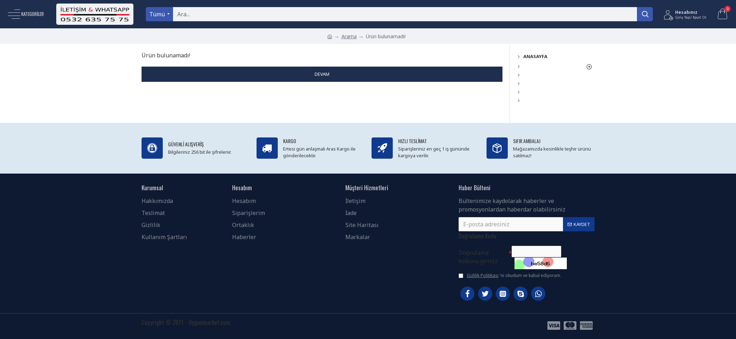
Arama (349, 36)
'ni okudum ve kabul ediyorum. (510, 275)
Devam (322, 74)
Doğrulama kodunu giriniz (478, 253)
